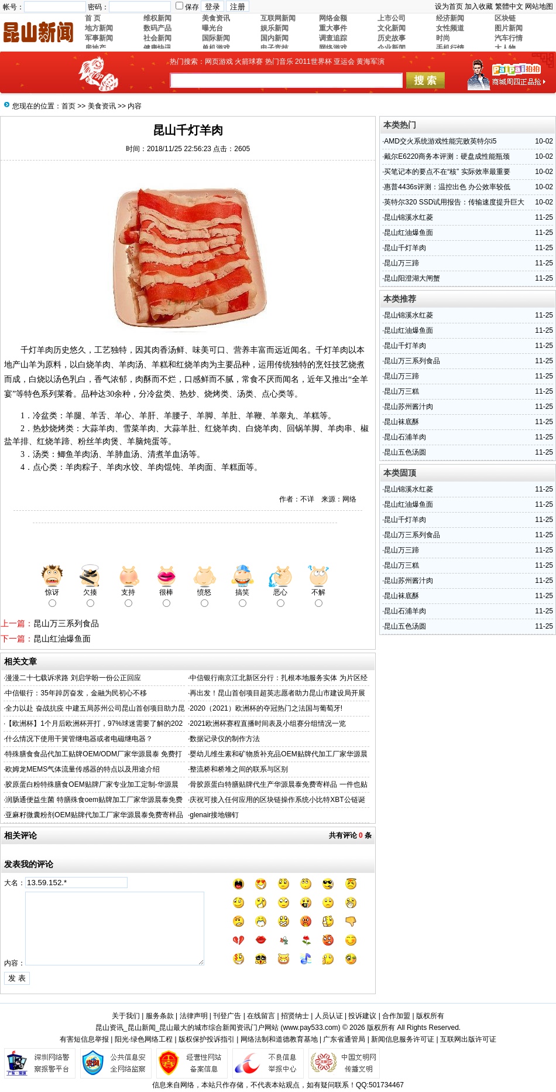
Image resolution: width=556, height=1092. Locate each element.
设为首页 (449, 6)
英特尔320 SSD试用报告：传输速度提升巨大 (454, 202)
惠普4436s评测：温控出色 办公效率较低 (447, 187)
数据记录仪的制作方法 (225, 739)
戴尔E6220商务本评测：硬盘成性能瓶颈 (447, 156)
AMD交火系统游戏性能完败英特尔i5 (440, 141)
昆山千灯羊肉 (405, 248)
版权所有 (430, 1016)
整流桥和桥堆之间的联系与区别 (239, 769)
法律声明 (194, 1016)
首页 (68, 106)
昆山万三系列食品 (66, 623)
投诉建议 (362, 1016)
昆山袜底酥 (401, 422)
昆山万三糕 (401, 391)
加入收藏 (479, 6)
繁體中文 (509, 6)
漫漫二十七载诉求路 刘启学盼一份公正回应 (72, 678)
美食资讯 (102, 106)
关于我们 (126, 1016)
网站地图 (539, 6)
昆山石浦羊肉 (405, 437)
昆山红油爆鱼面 (62, 638)
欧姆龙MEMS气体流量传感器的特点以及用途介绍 (82, 769)
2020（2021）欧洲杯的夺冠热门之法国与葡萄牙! (266, 708)
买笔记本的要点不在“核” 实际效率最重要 (447, 172)
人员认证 (329, 1016)
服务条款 (160, 1016)
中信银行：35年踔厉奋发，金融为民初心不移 (75, 693)
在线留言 (261, 1016)
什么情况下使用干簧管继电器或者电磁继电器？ (79, 739)
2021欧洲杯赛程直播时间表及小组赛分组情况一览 (268, 723)
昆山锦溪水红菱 (408, 217)
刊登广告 (227, 1016)
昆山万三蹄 (401, 263)
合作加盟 (396, 1016)
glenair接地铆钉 (214, 815)
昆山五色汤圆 (405, 452)
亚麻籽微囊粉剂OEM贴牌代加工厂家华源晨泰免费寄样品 (94, 815)
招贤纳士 (295, 1016)
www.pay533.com (310, 1027)
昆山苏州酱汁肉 (408, 406)
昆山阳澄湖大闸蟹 (412, 278)
